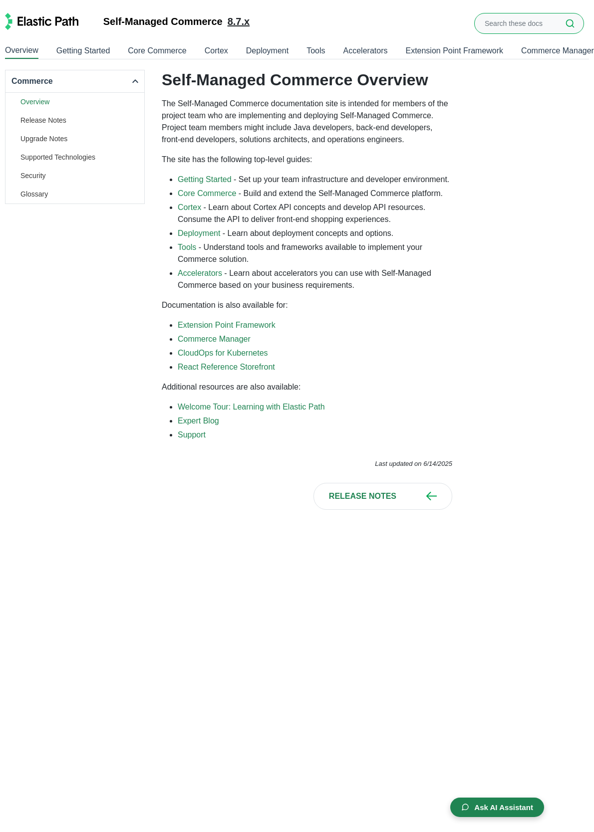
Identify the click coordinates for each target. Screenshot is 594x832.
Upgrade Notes (43, 139)
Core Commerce (157, 50)
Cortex (216, 50)
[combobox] (529, 23)
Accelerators (365, 50)
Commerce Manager (557, 50)
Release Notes (43, 120)
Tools (315, 50)
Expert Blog (198, 420)
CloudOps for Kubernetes (223, 353)
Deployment (267, 50)
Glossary (34, 194)
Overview (21, 50)
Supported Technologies (57, 157)
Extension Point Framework (454, 50)
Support (192, 434)
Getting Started (83, 50)
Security (33, 176)
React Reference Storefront (226, 367)
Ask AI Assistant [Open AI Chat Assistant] (494, 806)
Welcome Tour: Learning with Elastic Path (251, 407)
